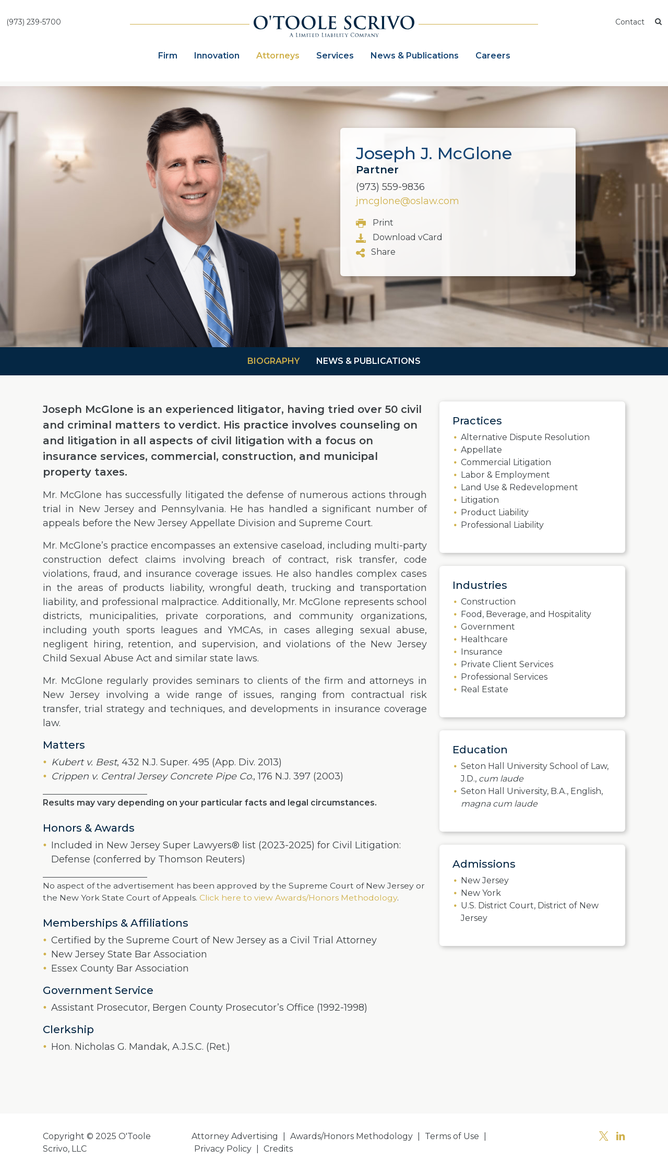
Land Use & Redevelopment (519, 487)
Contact (630, 22)
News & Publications (415, 56)
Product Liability (495, 512)
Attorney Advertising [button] (235, 1136)
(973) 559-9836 (390, 187)
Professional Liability (502, 525)
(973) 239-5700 (33, 22)
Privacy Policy (223, 1149)
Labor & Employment (505, 475)
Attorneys (278, 56)
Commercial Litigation (506, 462)
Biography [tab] (273, 361)
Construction (488, 602)
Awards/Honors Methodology (351, 1136)
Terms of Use (452, 1136)
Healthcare (484, 639)
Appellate (481, 450)
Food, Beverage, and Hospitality (526, 614)
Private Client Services (507, 664)
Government (488, 627)
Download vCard (399, 237)
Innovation (217, 56)
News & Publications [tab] (368, 361)
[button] (658, 22)
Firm (167, 56)
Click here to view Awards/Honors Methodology (297, 898)
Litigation (480, 500)
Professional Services (504, 677)
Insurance (482, 652)
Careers (492, 56)
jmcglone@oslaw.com (407, 201)
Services (335, 56)
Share (376, 252)
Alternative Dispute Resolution (525, 437)
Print (374, 223)
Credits (278, 1149)
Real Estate (484, 689)
